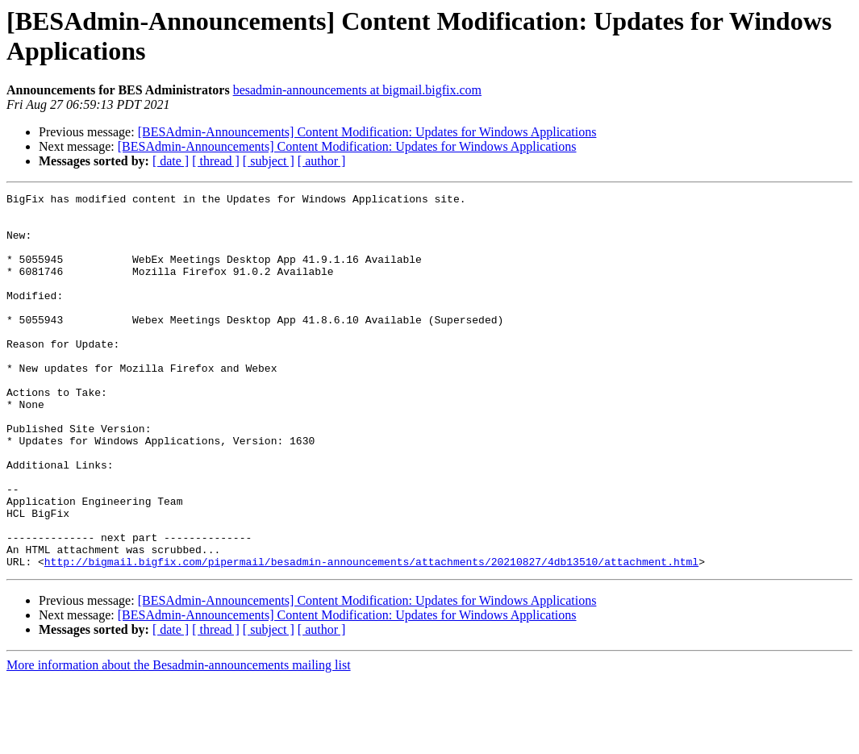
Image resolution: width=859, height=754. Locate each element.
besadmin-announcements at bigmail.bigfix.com (357, 90)
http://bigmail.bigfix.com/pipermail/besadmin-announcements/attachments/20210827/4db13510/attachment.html (371, 636)
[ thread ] (216, 161)
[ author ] (322, 161)
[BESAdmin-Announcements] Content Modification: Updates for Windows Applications (367, 132)
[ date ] (170, 161)
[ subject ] (268, 161)
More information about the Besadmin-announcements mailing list (178, 740)
